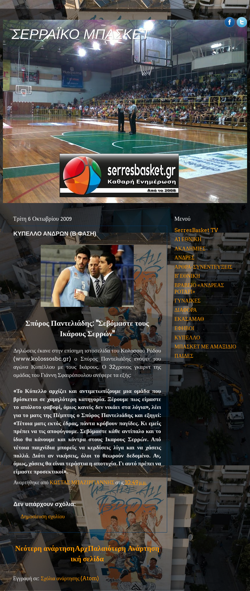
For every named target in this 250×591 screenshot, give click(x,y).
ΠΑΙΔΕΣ (183, 356)
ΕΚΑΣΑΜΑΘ (189, 319)
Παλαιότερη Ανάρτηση (123, 548)
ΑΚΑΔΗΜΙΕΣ (190, 248)
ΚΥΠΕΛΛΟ (187, 337)
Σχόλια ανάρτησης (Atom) (70, 578)
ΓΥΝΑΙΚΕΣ (187, 301)
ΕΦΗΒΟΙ (184, 328)
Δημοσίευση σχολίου (43, 516)
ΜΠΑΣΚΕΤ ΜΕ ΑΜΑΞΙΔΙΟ (205, 346)
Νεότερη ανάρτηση (44, 548)
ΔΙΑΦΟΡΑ (185, 310)
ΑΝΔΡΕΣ (184, 257)
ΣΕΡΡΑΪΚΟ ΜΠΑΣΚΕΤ (81, 34)
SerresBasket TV (196, 230)
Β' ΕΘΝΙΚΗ (187, 276)
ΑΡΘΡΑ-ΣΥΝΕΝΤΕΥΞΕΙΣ (203, 267)
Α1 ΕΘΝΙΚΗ (187, 239)
